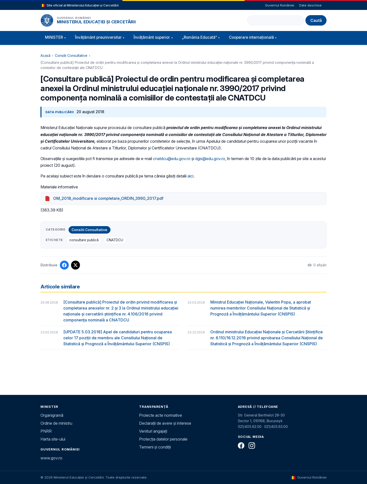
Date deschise (310, 5)
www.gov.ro (51, 457)
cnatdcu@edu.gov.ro (171, 158)
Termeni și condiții (155, 447)
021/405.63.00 (276, 426)
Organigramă (51, 415)
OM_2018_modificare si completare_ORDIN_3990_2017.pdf (108, 198)
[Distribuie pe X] (75, 265)
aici (190, 175)
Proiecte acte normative (160, 415)
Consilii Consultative (71, 55)
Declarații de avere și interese (165, 423)
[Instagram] (252, 445)
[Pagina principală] (46, 20)
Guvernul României (279, 5)
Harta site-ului (52, 439)
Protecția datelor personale (163, 439)
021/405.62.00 (249, 426)
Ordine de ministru (56, 423)
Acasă (45, 55)
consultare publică (84, 240)
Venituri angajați (153, 431)
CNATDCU (115, 240)
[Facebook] (241, 445)
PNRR (46, 431)
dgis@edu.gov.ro (210, 158)
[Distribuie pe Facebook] (64, 265)
